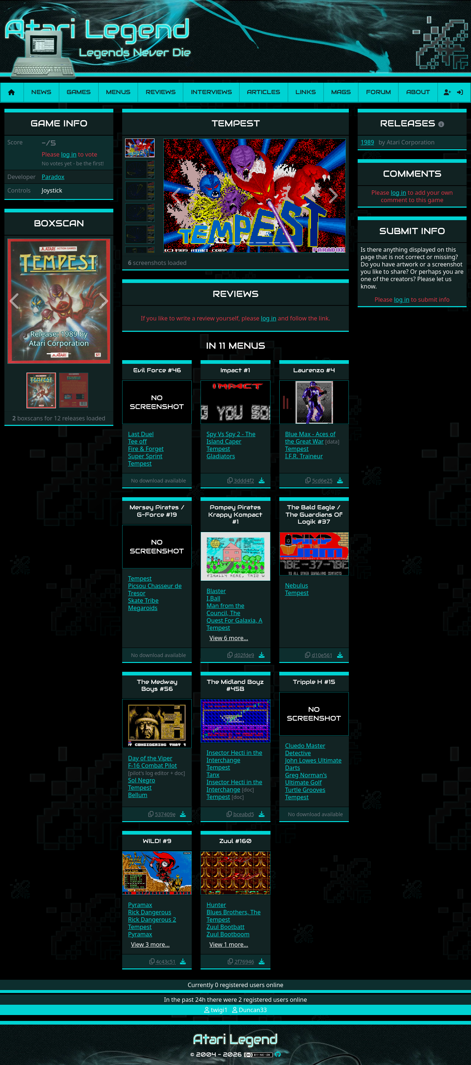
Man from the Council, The (225, 609)
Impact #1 (235, 370)
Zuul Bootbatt (225, 927)
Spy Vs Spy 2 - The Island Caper (230, 437)
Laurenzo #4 (314, 370)
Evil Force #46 (157, 370)
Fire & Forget (146, 449)
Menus (118, 92)
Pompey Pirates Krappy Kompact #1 (235, 514)
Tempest (140, 463)
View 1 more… (228, 944)
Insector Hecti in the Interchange (234, 756)
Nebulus (296, 585)
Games (79, 92)
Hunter (216, 905)
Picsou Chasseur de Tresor (155, 589)
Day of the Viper (150, 758)
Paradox (53, 177)
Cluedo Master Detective (305, 749)
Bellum (138, 795)
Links (305, 92)
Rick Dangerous (149, 912)
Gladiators (220, 456)
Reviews (161, 92)
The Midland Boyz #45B (235, 685)
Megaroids (142, 608)
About (418, 92)
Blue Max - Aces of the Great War (310, 437)
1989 (367, 142)
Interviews (211, 92)
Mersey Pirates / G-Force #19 (157, 510)
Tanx (212, 775)
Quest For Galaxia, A (234, 620)
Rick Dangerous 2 (152, 919)
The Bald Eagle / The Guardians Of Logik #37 (314, 514)
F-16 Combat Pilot (152, 765)
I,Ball (213, 598)
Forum (378, 92)
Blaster (216, 591)
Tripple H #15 (314, 682)
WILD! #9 (157, 841)
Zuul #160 (235, 841)
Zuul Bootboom (227, 934)
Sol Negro (141, 780)
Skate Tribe (143, 600)
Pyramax (140, 905)
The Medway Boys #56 (157, 685)
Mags (341, 92)
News (41, 92)
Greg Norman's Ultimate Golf (306, 778)
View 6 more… (228, 638)
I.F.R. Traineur (304, 456)
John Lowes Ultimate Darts (313, 764)
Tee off (137, 441)
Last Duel (141, 434)
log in (69, 154)
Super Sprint (145, 456)
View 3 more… (150, 944)
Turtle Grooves (305, 790)
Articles (263, 92)
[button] (15, 301)
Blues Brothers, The (233, 912)
